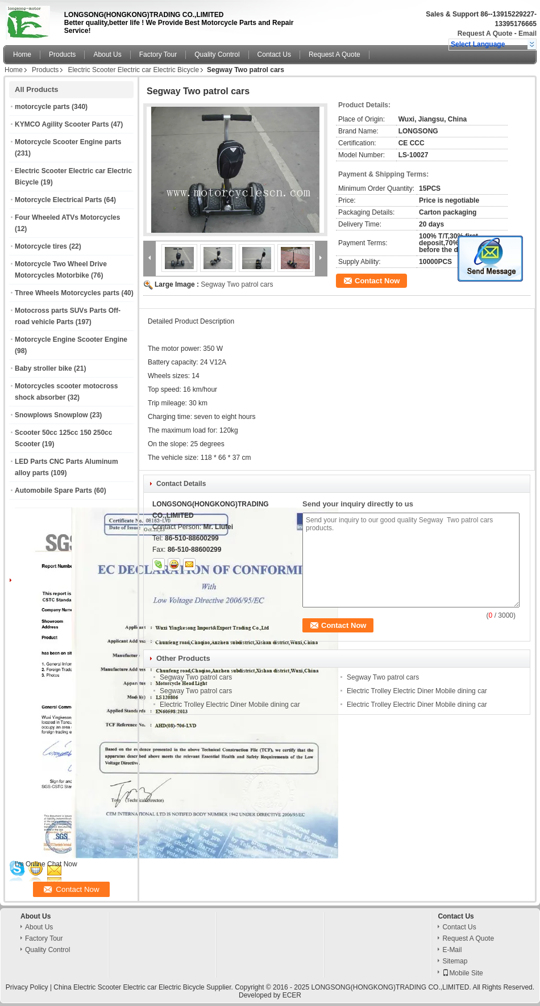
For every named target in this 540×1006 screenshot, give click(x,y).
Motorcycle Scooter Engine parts (68, 142)
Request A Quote (485, 33)
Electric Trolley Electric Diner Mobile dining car (417, 691)
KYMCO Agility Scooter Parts (62, 124)
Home (22, 54)
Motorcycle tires (41, 246)
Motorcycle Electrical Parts (58, 200)
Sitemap (454, 961)
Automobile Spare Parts (53, 490)
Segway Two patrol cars (237, 284)
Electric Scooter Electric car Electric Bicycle (133, 70)
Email (527, 33)
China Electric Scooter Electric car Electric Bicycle (128, 987)
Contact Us (274, 54)
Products (62, 54)
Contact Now (377, 280)
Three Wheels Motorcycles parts (67, 293)
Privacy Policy (27, 987)
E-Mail (452, 950)
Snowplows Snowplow (51, 415)
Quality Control (216, 54)
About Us (107, 54)
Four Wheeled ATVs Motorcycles (67, 217)
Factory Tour (158, 54)
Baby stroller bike (43, 368)
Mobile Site (462, 973)
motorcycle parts (42, 107)
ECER (292, 995)
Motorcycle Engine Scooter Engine (71, 339)
